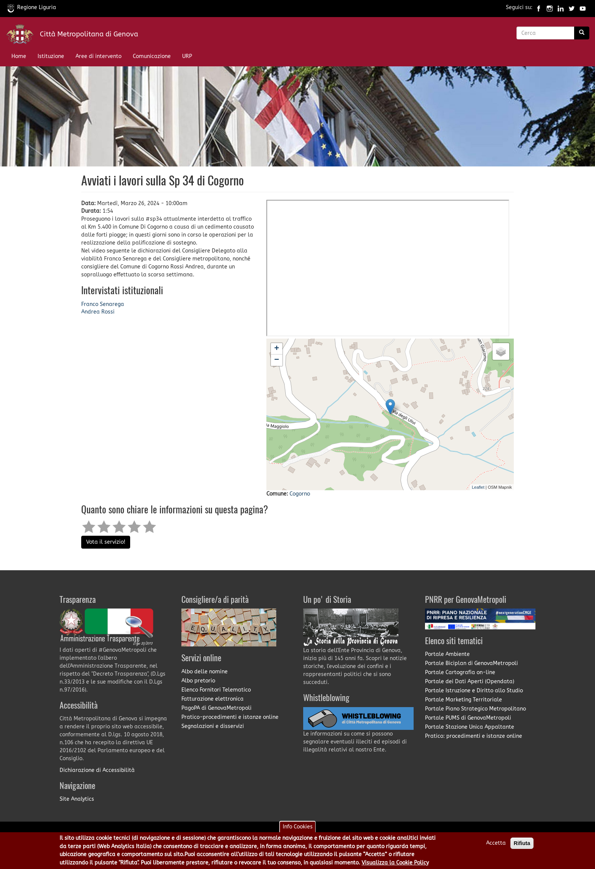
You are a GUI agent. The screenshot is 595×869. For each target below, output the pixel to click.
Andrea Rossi (98, 312)
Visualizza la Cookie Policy (395, 863)
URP (187, 56)
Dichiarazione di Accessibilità (97, 770)
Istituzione (51, 56)
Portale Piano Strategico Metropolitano (475, 709)
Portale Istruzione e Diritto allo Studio (474, 690)
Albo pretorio (198, 681)
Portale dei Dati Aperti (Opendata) (469, 681)
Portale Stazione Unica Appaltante (469, 727)
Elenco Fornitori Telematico (216, 690)
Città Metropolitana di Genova (89, 34)
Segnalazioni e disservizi (212, 726)
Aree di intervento (98, 56)
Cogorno (300, 494)
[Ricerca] (581, 33)
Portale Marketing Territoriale (463, 699)
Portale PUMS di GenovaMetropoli (468, 718)
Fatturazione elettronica (212, 699)
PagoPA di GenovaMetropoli (216, 708)
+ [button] (276, 349)
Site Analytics (77, 799)
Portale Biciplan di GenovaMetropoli (471, 663)
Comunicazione (152, 56)
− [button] (276, 360)
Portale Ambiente (447, 654)
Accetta (496, 843)
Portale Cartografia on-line (460, 672)
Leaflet (478, 487)
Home (18, 56)
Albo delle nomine (204, 671)
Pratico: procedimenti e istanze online (473, 736)
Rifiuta (522, 843)
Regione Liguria (32, 7)
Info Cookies (298, 827)
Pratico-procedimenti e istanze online (230, 717)
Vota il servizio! (105, 542)
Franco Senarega (102, 304)
